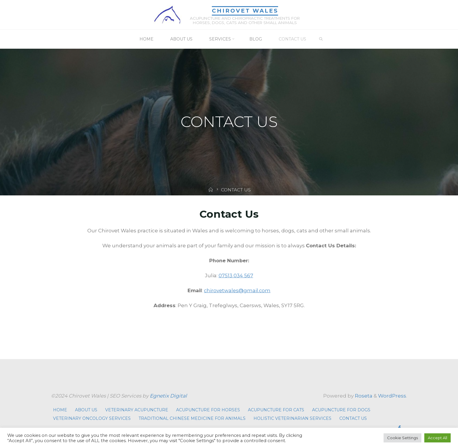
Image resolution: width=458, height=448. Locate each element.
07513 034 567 (236, 275)
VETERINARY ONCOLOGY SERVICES (92, 418)
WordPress (392, 395)
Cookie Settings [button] (402, 437)
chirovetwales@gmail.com (237, 290)
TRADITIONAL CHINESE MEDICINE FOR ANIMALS (192, 418)
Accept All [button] (437, 437)
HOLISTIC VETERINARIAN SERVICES (292, 418)
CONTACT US (353, 418)
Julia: (212, 275)
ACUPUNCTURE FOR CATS (276, 409)
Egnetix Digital (168, 395)
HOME (60, 409)
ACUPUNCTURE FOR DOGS (341, 409)
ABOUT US (86, 409)
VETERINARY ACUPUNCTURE (136, 409)
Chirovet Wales (244, 10)
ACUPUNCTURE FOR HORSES (208, 409)
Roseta (363, 395)
